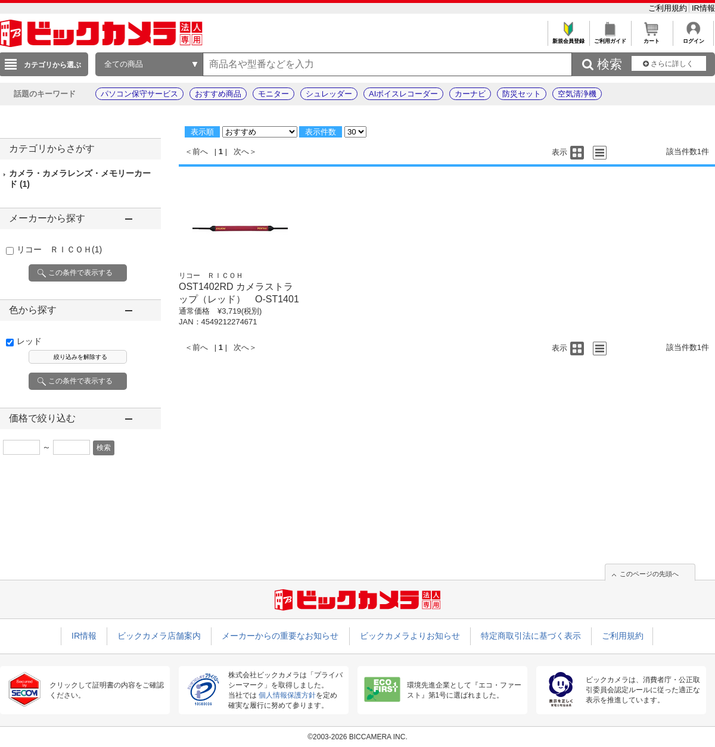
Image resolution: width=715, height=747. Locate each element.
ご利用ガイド (609, 38)
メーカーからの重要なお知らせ (280, 635)
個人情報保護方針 (287, 695)
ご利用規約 (668, 8)
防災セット (521, 93)
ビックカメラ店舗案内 (159, 635)
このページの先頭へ (649, 573)
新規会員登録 (568, 38)
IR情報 (703, 8)
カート (651, 38)
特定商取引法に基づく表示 (531, 635)
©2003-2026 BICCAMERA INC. (357, 737)
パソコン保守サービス (139, 93)
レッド (29, 341)
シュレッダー (329, 93)
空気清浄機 (577, 93)
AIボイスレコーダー (403, 93)
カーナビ (470, 93)
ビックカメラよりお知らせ (410, 635)
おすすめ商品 (218, 93)
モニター (273, 93)
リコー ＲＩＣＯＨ (59, 249)
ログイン (693, 38)
